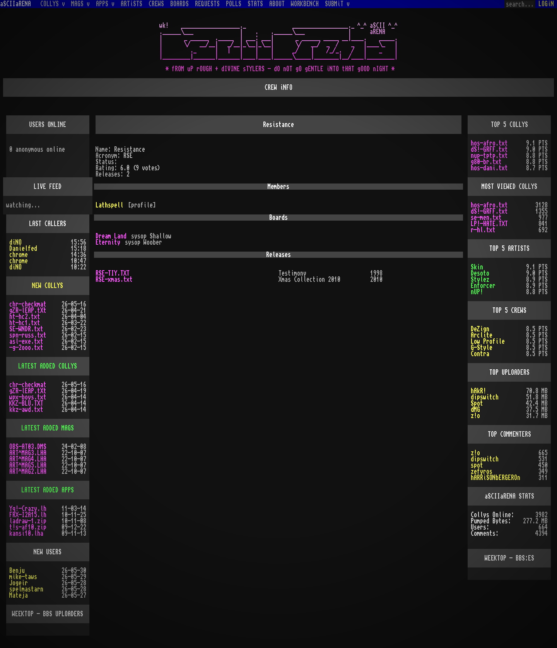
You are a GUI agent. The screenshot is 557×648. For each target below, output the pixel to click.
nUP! (477, 292)
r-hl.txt (483, 230)
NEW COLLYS (47, 286)
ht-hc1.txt (24, 323)
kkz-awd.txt (26, 409)
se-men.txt (486, 217)
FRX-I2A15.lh (27, 515)
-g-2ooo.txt (26, 348)
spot (477, 465)
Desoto (480, 273)
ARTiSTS (131, 4)
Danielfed (23, 248)
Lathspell (109, 205)
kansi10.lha (26, 533)
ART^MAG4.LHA (27, 459)
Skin (477, 267)
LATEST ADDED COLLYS (47, 366)
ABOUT (277, 4)
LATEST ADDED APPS (47, 490)
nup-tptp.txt (489, 156)
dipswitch (485, 397)
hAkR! (478, 391)
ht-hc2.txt (24, 317)
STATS (255, 4)
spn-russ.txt (27, 335)
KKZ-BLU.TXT (26, 403)
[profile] (142, 205)
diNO (15, 242)
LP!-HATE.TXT (489, 224)
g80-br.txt (486, 162)
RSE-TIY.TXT (113, 273)
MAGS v (80, 4)
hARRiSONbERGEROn (495, 478)
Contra (480, 354)
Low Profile (488, 341)
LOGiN (546, 4)
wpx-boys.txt (27, 397)
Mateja (18, 595)
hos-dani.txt (489, 168)
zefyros (481, 471)
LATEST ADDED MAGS (47, 428)
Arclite (481, 335)
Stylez (480, 279)
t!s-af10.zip (27, 527)
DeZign (480, 329)
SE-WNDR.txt (26, 329)
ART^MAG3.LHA (27, 453)
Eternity (108, 242)
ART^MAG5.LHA (27, 465)
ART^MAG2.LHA (27, 471)
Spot (477, 403)
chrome (18, 255)
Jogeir (18, 583)
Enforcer (483, 286)
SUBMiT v (337, 4)
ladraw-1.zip (27, 521)
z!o (475, 416)
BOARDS (179, 4)
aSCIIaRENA (15, 4)
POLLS (233, 4)
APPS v (105, 4)
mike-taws (23, 577)
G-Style (481, 348)
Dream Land (111, 236)
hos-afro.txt (489, 143)
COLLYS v (52, 4)
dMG (475, 409)
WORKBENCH (305, 4)
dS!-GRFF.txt (489, 149)
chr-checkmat (27, 304)
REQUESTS (207, 4)
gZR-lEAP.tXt (27, 310)
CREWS (156, 4)
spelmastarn (26, 589)
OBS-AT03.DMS (27, 447)
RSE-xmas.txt (114, 279)
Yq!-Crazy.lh (27, 509)
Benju (17, 570)
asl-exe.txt (26, 341)
